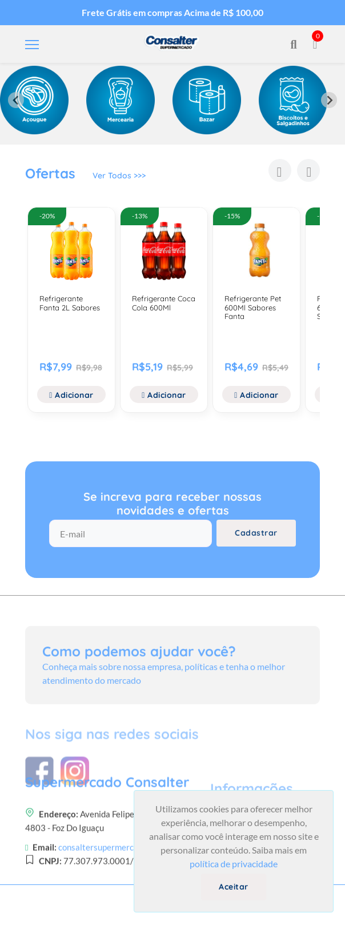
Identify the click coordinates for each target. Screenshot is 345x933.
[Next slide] (329, 100)
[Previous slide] (16, 100)
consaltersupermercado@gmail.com (125, 887)
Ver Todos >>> (119, 176)
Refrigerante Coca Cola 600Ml (163, 303)
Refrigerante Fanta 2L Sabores (69, 303)
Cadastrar (256, 533)
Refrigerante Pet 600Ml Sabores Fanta (252, 307)
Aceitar (233, 887)
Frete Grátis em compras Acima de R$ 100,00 (172, 12)
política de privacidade (234, 863)
